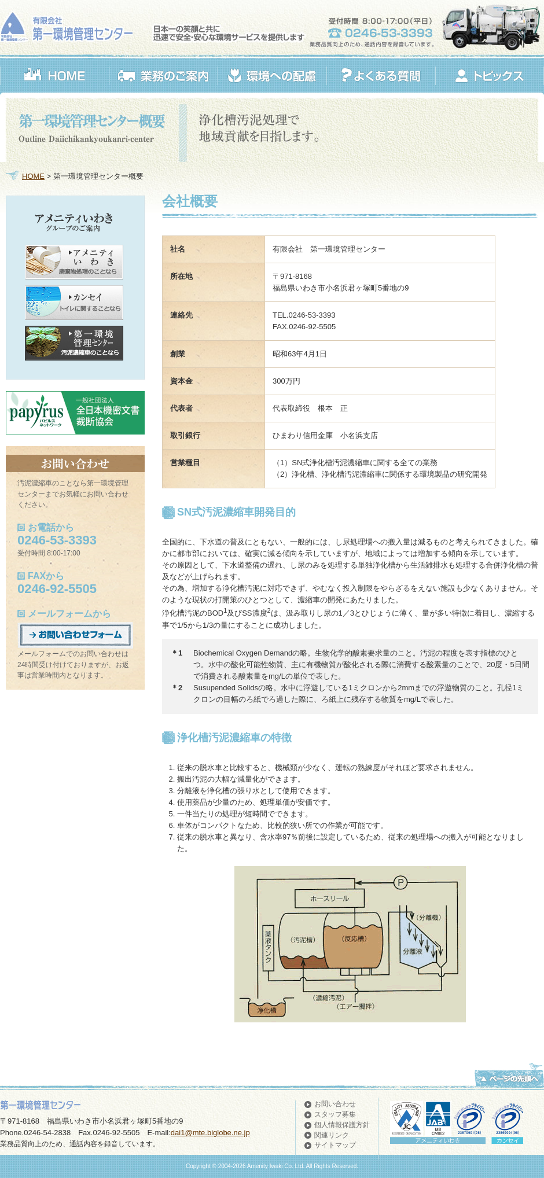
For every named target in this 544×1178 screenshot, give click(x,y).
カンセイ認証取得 (507, 1118)
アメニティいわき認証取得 (470, 1118)
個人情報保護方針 (342, 1125)
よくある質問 (380, 76)
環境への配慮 (272, 76)
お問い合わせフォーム (75, 635)
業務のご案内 (163, 76)
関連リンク (331, 1135)
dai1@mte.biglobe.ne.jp (210, 1132)
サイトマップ (335, 1145)
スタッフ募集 (335, 1114)
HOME (54, 76)
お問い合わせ (335, 1104)
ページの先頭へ (509, 1074)
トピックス (489, 76)
